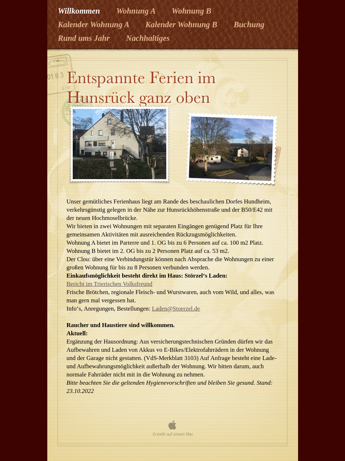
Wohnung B (191, 10)
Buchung (249, 24)
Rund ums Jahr (85, 38)
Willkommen (80, 10)
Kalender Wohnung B (182, 24)
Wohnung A (136, 10)
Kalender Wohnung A (94, 24)
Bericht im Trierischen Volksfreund (110, 283)
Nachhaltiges (147, 38)
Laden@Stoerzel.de (176, 308)
